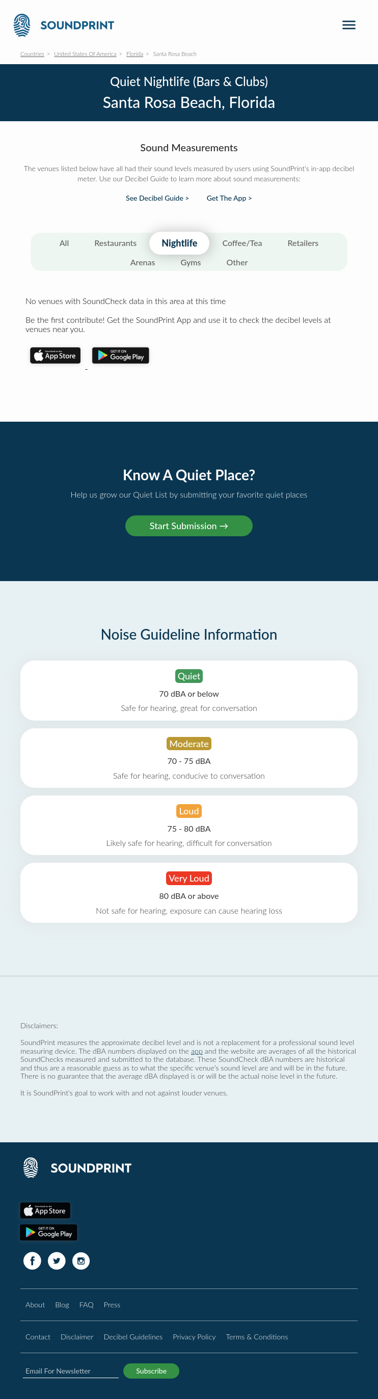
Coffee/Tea (242, 243)
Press (112, 1304)
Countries (32, 53)
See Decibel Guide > (157, 198)
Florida (134, 53)
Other (237, 262)
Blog (62, 1304)
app (197, 1051)
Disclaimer (77, 1336)
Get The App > (229, 198)
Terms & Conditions (257, 1336)
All (64, 243)
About (35, 1304)
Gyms (191, 262)
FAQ (86, 1304)
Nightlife (179, 243)
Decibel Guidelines (133, 1336)
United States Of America (85, 53)
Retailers (303, 243)
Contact (37, 1336)
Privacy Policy (194, 1336)
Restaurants (115, 243)
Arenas (142, 262)
